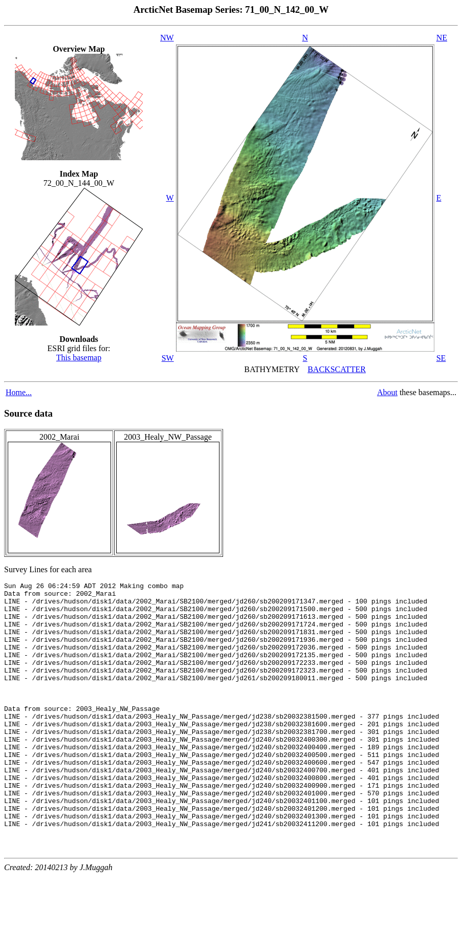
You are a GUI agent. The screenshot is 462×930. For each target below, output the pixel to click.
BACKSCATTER (336, 369)
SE (441, 358)
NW (167, 37)
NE (441, 37)
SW (168, 358)
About (387, 392)
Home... (19, 392)
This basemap (78, 357)
